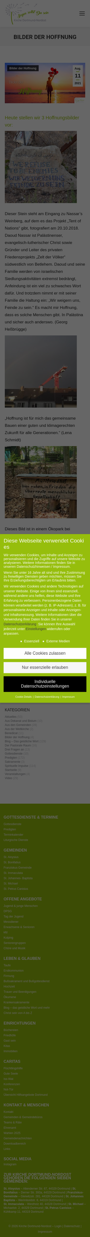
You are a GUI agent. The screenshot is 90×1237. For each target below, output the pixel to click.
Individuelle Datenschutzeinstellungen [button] (45, 675)
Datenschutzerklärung (20, 615)
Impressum (68, 688)
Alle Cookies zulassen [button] (45, 644)
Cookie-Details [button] (23, 688)
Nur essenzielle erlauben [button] (45, 658)
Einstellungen (36, 620)
